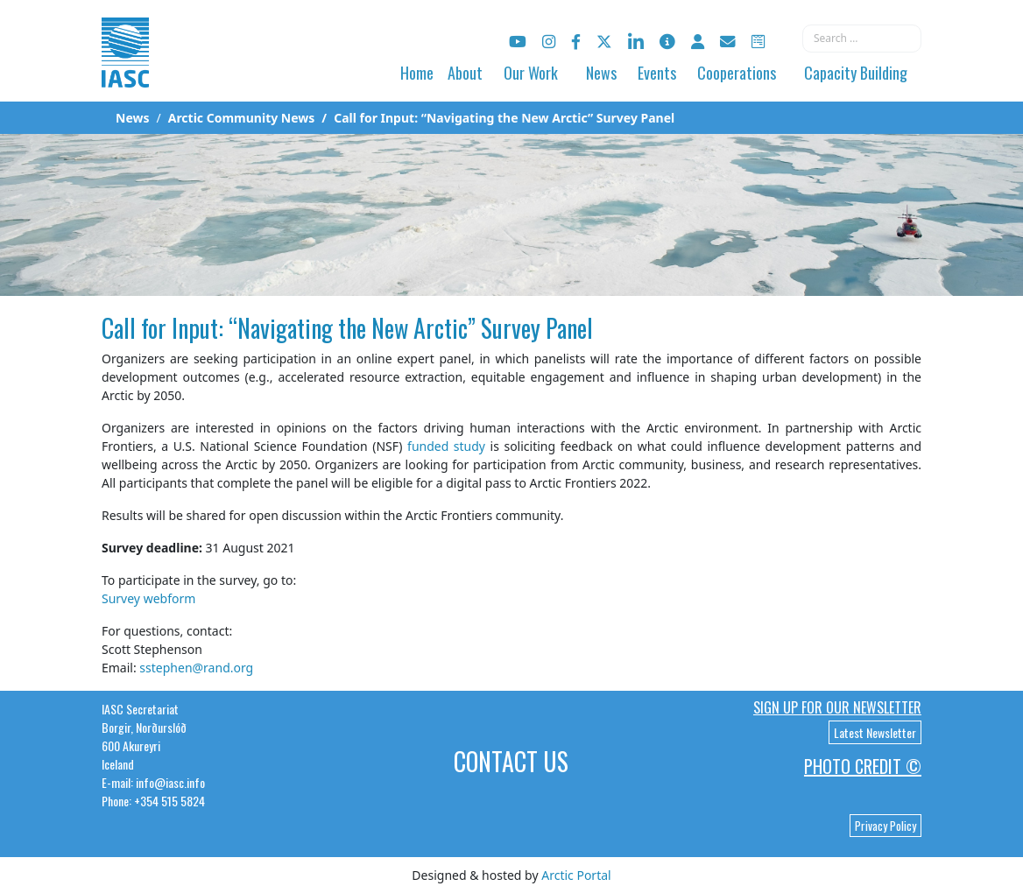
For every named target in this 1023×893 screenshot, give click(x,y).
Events (657, 72)
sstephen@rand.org (196, 667)
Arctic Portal (575, 875)
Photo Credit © (862, 766)
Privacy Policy (885, 825)
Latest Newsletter (875, 732)
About (465, 72)
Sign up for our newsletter (837, 707)
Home (417, 72)
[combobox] (861, 39)
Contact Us (511, 761)
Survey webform (148, 598)
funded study (446, 446)
